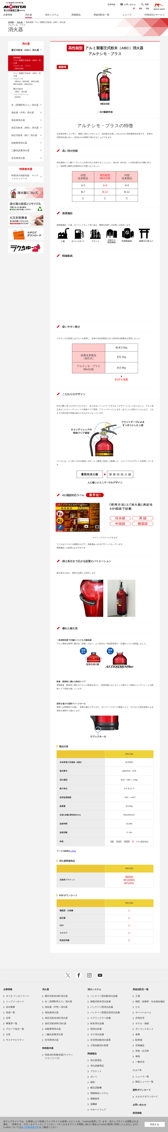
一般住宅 (139, 1062)
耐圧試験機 (96, 1087)
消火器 (20, 22)
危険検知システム (99, 1093)
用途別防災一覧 (140, 989)
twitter (68, 975)
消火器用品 (96, 1060)
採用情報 (111, 4)
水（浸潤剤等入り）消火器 (24, 105)
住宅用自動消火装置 (100, 1040)
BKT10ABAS (129, 880)
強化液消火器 (18, 120)
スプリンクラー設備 (100, 1018)
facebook (78, 975)
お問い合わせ (130, 4)
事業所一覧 (11, 1023)
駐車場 (138, 1040)
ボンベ (93, 1076)
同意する (154, 1124)
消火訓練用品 (97, 1065)
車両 (137, 1056)
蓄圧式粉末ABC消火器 (56, 996)
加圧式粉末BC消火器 (55, 1023)
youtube (100, 975)
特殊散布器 (47, 1048)
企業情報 (7, 989)
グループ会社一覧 (15, 1029)
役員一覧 (10, 1012)
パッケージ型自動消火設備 (103, 996)
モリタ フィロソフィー (17, 996)
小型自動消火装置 (99, 1045)
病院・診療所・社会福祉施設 (150, 1001)
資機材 (93, 1104)
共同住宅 (139, 1018)
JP (134, 8)
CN (147, 8)
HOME (11, 22)
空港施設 (139, 1045)
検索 (147, 4)
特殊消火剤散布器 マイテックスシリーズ (24, 177)
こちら (73, 851)
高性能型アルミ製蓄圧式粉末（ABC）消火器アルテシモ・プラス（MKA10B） (27, 63)
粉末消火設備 (97, 1023)
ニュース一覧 (142, 1076)
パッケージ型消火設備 (101, 1007)
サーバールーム (143, 1012)
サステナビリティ (15, 1040)
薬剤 (92, 1082)
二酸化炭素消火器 (20, 150)
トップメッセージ (15, 1001)
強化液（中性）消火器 (22, 112)
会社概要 (10, 1007)
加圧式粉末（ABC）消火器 (25, 127)
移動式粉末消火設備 (100, 1001)
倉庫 (137, 1034)
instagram (89, 975)
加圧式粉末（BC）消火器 (24, 135)
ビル (137, 1007)
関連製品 (92, 1053)
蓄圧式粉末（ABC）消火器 (25, 50)
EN (140, 8)
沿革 (8, 1018)
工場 (137, 996)
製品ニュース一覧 (144, 1081)
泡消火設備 (96, 1029)
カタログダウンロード (146, 1096)
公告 (8, 1034)
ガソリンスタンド (144, 1029)
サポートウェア (98, 1109)
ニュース (137, 1070)
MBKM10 (129, 877)
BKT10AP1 (129, 883)
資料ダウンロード (142, 1090)
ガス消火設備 (97, 1034)
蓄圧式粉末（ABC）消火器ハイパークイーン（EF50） (21, 93)
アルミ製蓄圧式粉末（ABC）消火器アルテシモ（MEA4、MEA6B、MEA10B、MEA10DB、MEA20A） (27, 78)
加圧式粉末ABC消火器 (56, 1018)
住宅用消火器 (18, 158)
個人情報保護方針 (30, 1127)
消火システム (94, 989)
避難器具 (94, 1098)
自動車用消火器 (19, 143)
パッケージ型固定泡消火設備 (105, 1012)
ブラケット (96, 1071)
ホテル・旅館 (142, 1023)
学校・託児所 (142, 1051)
